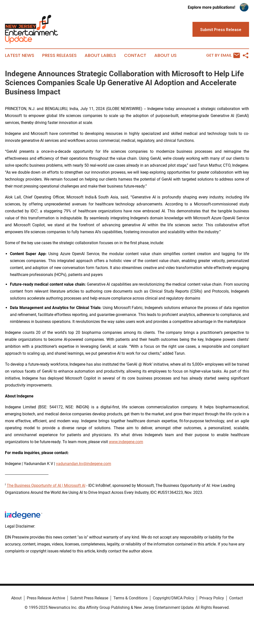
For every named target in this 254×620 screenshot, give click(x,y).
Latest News (19, 55)
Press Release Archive (46, 598)
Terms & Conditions (130, 598)
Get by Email (223, 55)
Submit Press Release (89, 598)
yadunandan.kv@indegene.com (83, 463)
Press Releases (59, 55)
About (16, 598)
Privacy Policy (211, 598)
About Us (165, 55)
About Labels (100, 55)
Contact (135, 55)
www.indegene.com (126, 441)
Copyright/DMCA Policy (173, 598)
